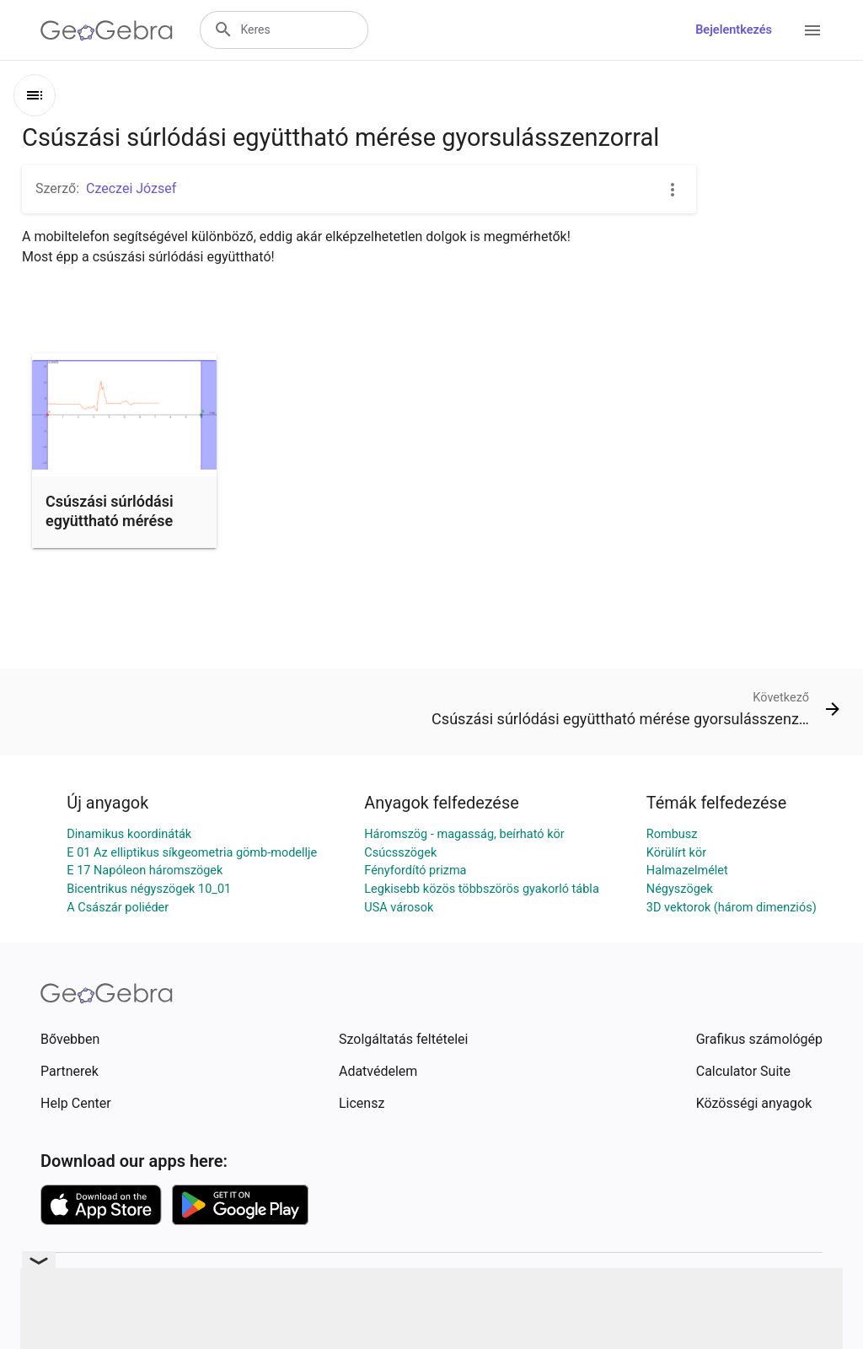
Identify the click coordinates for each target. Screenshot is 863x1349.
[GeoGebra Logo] (106, 30)
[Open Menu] (812, 30)
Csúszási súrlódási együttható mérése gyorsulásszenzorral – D (121, 530)
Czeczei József (131, 188)
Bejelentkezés (733, 30)
